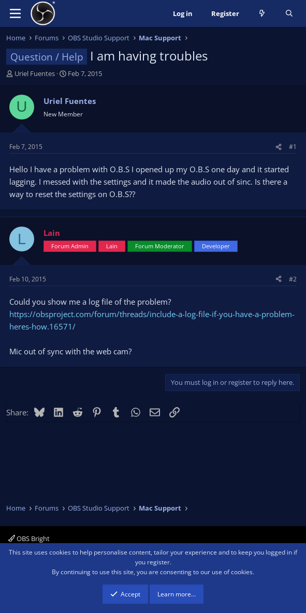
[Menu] (15, 13)
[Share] (278, 146)
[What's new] (262, 13)
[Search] (289, 13)
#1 (293, 146)
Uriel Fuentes (34, 73)
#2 (293, 279)
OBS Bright (29, 538)
